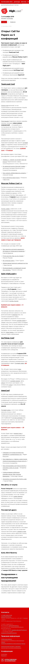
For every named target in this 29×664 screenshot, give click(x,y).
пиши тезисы (10, 332)
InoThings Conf (7, 338)
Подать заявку (5, 208)
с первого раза (21, 531)
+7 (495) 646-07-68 (6, 615)
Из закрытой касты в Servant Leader (14, 166)
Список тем (4, 105)
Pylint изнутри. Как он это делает (13, 256)
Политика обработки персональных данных (13, 643)
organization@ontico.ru (17, 627)
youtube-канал (21, 320)
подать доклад (13, 301)
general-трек (18, 433)
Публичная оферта (6, 639)
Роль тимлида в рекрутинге (11, 177)
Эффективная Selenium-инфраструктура (15, 263)
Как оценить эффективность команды (14, 173)
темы (19, 369)
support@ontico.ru (6, 616)
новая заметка (18, 496)
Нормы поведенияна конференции (10, 660)
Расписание (5, 1)
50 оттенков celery (9, 260)
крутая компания (17, 417)
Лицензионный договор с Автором (10, 646)
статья (10, 384)
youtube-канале (15, 381)
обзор (3, 382)
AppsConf (5, 390)
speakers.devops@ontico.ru (19, 630)
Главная (4, 22)
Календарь (4, 654)
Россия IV (4, 655)
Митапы (23, 1)
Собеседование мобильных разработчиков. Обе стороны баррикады (12, 474)
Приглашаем (5, 121)
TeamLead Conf (8, 84)
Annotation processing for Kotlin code (15, 479)
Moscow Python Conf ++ (11, 183)
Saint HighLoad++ (9, 274)
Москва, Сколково (7, 18)
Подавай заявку (20, 363)
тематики (15, 314)
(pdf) (11, 1)
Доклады (17, 1)
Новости (12, 22)
